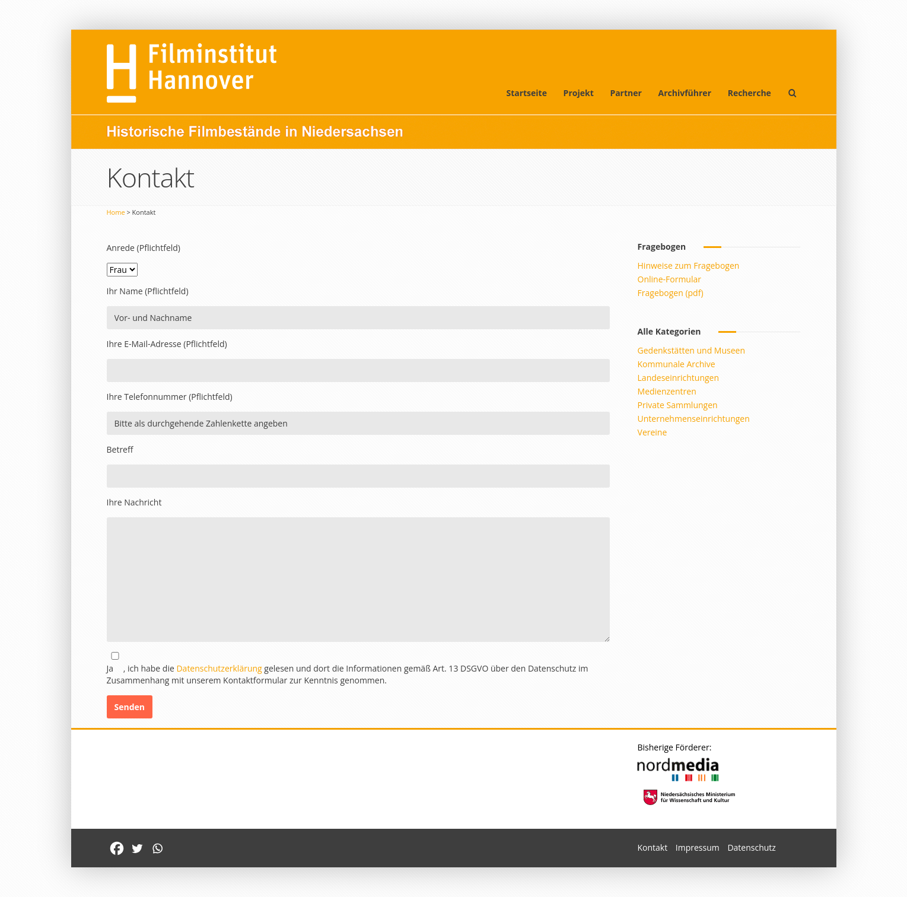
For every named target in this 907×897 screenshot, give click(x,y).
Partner (626, 92)
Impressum (698, 847)
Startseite (526, 92)
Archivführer (684, 92)
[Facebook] (117, 848)
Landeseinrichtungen (679, 377)
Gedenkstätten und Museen (691, 350)
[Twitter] (137, 848)
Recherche (749, 92)
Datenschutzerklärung (219, 668)
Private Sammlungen (678, 405)
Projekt (579, 92)
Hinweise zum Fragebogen (689, 265)
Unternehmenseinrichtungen (694, 418)
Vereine (652, 432)
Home (116, 212)
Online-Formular (669, 279)
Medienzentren (667, 391)
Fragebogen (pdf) (671, 292)
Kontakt (652, 847)
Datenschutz (751, 847)
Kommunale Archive (676, 364)
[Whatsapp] (157, 848)
